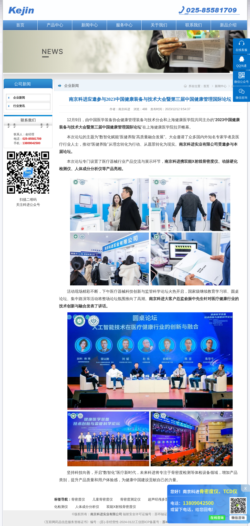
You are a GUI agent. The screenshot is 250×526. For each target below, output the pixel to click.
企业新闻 (19, 97)
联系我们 (193, 25)
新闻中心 (89, 25)
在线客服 (241, 50)
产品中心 (55, 25)
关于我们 (159, 25)
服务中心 (124, 25)
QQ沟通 (241, 66)
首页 (20, 25)
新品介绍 (228, 25)
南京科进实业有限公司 (106, 514)
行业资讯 (19, 106)
